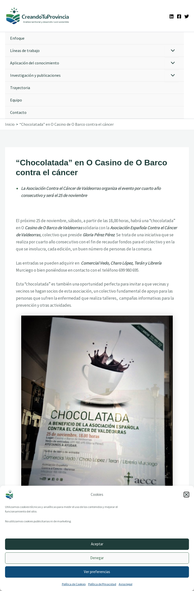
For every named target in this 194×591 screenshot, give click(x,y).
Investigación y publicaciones (35, 75)
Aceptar (97, 544)
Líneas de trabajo (25, 50)
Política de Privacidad (102, 584)
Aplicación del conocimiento (34, 62)
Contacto (18, 112)
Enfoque (17, 38)
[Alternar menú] (171, 50)
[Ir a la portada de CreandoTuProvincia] (37, 16)
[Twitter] (186, 16)
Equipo (16, 99)
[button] (186, 494)
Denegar (97, 557)
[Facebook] (179, 16)
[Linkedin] (171, 16)
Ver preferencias (97, 571)
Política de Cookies (74, 584)
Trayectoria (20, 87)
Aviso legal (125, 584)
